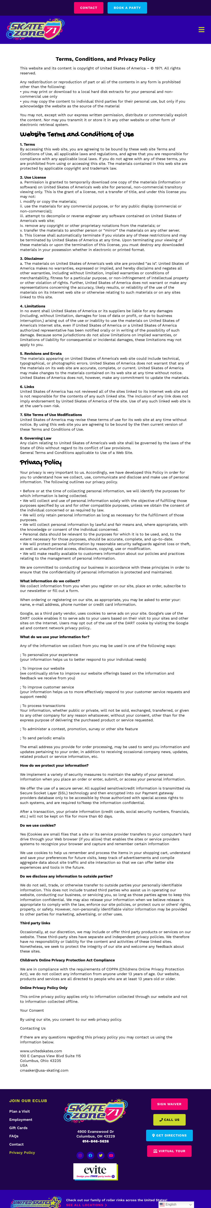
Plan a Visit (19, 1111)
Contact (16, 1144)
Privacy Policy (22, 1152)
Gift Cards (18, 1128)
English (168, 1204)
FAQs (14, 1136)
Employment (20, 1119)
